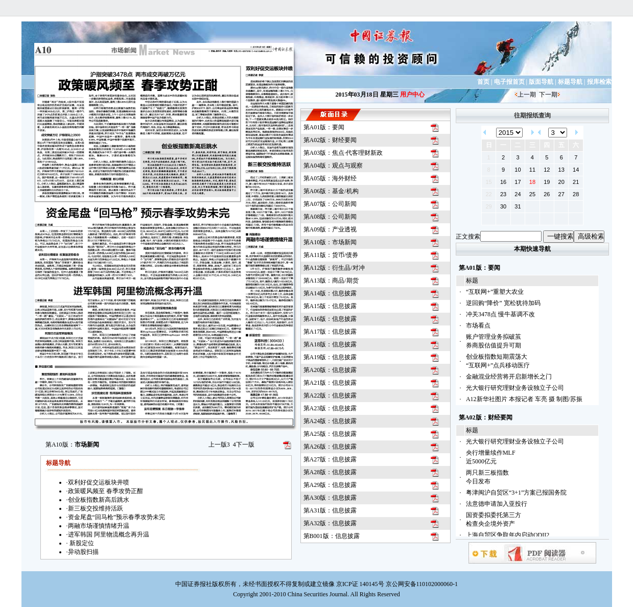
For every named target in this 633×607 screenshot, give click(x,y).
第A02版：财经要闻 (330, 140)
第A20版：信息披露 (330, 369)
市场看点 (478, 325)
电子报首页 (509, 81)
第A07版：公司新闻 (330, 203)
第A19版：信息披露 (330, 357)
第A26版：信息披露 (330, 446)
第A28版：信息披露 (330, 472)
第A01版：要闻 (324, 127)
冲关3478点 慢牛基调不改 (500, 314)
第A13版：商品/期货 (331, 280)
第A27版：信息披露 (330, 459)
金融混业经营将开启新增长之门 (509, 376)
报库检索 (599, 81)
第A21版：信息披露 (330, 382)
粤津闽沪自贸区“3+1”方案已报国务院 (516, 492)
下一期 (548, 94)
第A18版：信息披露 (330, 344)
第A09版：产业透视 (330, 229)
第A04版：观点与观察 (333, 165)
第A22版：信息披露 (330, 395)
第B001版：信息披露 (331, 536)
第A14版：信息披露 (330, 293)
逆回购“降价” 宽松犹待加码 (503, 303)
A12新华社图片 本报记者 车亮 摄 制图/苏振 (524, 399)
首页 (483, 81)
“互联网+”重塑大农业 (495, 291)
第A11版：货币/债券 (331, 255)
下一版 (243, 444)
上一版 (219, 444)
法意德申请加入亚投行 (496, 503)
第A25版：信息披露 (330, 433)
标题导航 (570, 81)
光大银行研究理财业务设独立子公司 (515, 387)
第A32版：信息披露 (330, 523)
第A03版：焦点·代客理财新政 (343, 152)
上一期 (527, 94)
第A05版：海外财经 (330, 178)
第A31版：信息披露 (330, 510)
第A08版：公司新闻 (330, 216)
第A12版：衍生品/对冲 (334, 267)
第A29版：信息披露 (330, 484)
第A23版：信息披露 (330, 408)
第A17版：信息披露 (330, 331)
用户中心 (412, 94)
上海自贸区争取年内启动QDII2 (507, 535)
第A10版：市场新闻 (330, 242)
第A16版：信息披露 (330, 318)
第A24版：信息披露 (330, 421)
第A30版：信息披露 (330, 497)
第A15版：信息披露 (330, 306)
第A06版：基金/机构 (331, 191)
